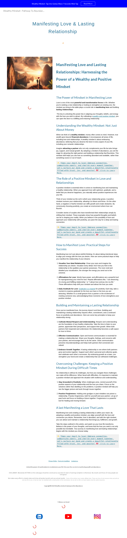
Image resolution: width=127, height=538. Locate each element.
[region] (63, 3)
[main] (63, 26)
